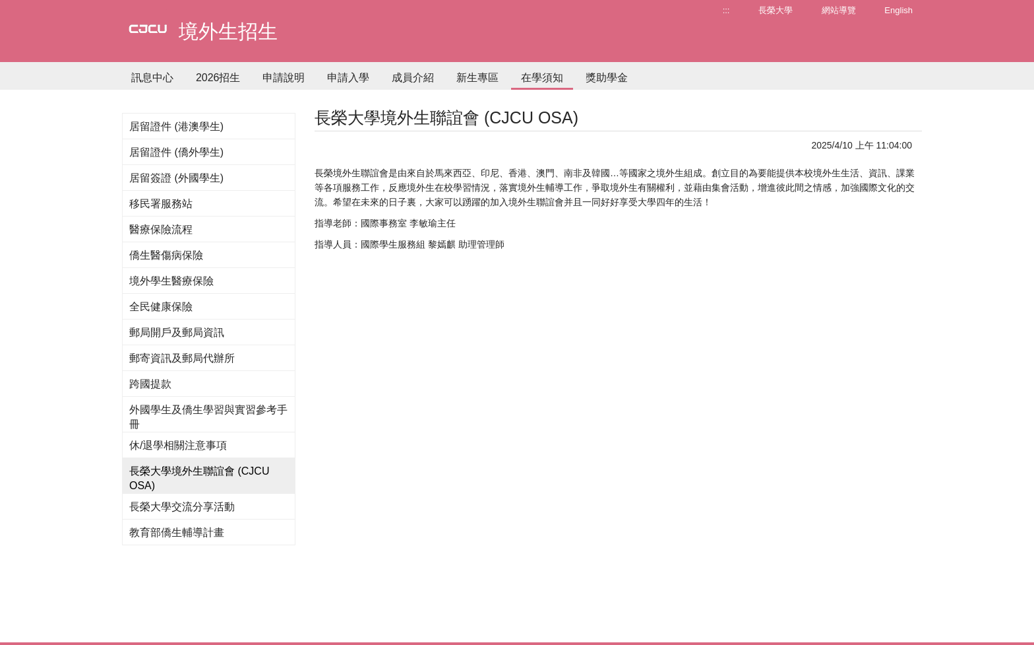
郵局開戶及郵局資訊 (176, 332)
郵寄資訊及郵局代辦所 (182, 358)
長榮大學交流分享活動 (182, 506)
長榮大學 (775, 10)
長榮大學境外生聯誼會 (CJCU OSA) (199, 478)
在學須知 (542, 77)
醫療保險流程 (161, 229)
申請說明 (283, 77)
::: (726, 10)
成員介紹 (413, 77)
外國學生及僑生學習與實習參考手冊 (208, 417)
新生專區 (477, 77)
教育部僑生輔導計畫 (176, 532)
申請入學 (348, 77)
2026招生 (218, 77)
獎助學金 (607, 77)
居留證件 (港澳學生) (176, 126)
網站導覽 (839, 10)
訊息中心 (152, 77)
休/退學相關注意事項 (178, 445)
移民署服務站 (161, 203)
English (898, 10)
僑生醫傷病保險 (166, 255)
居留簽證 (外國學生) (176, 178)
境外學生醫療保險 (171, 281)
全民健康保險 (161, 306)
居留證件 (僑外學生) (176, 152)
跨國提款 (150, 384)
